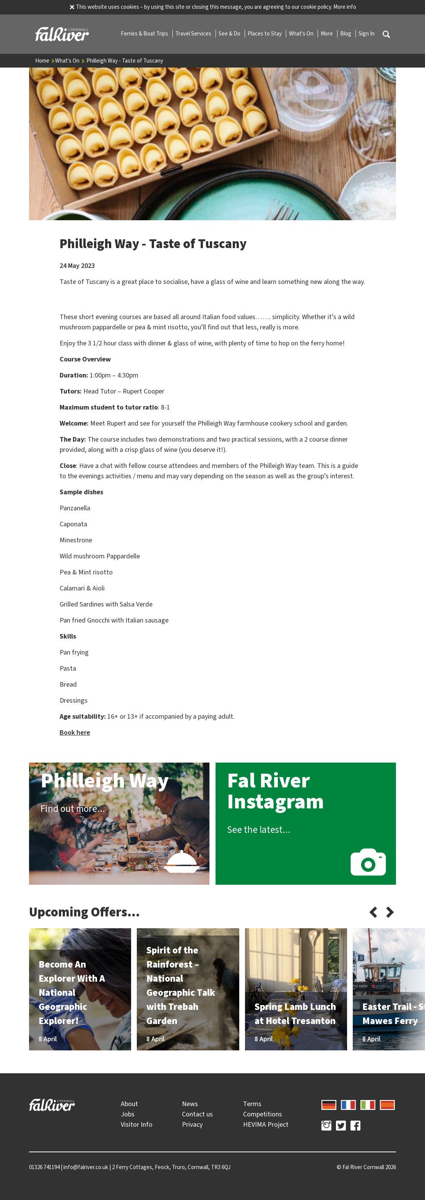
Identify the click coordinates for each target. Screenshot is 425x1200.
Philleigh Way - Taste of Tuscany (124, 61)
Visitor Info (136, 1124)
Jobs (128, 1114)
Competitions (262, 1114)
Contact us (197, 1114)
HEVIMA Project (266, 1124)
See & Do (230, 33)
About (129, 1103)
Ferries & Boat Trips (145, 33)
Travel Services (193, 33)
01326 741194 (44, 1167)
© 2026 (366, 1167)
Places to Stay (265, 33)
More (327, 33)
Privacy (192, 1124)
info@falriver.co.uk (85, 1167)
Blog (346, 33)
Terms (252, 1103)
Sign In (366, 33)
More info (344, 7)
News (190, 1103)
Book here (75, 732)
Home (45, 61)
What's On (302, 33)
